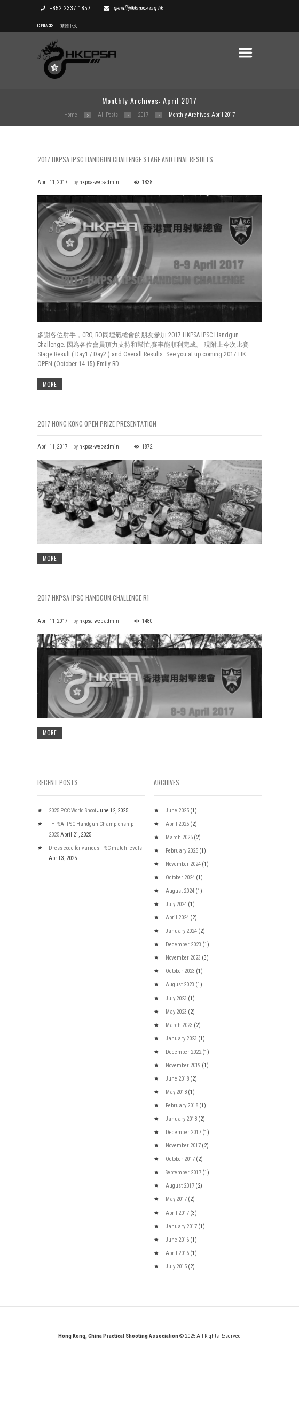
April (177, 879)
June (177, 866)
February (182, 906)
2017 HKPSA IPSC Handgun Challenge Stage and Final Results (125, 159)
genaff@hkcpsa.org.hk (138, 8)
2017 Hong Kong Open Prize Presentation (96, 423)
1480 (147, 649)
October (180, 933)
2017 (143, 114)
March (179, 893)
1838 (147, 182)
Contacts (45, 25)
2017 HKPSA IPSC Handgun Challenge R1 (93, 625)
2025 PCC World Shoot (72, 866)
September (183, 1228)
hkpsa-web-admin (99, 182)
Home (70, 114)
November (183, 919)
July (176, 959)
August (180, 946)
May (176, 1067)
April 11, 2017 (52, 182)
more (50, 384)
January (181, 986)
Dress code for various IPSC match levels (95, 903)
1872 (147, 447)
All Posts (108, 114)
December (183, 1000)
